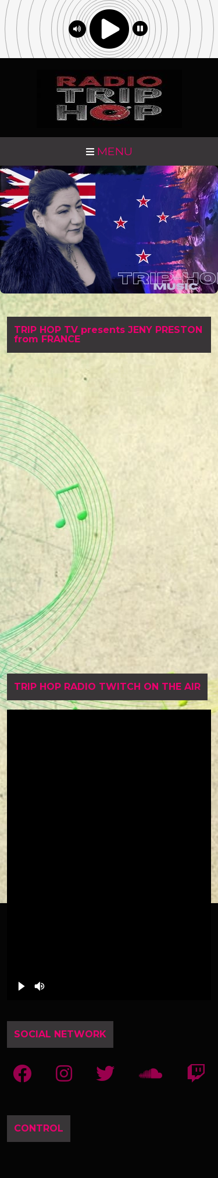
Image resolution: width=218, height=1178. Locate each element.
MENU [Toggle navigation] (109, 151)
